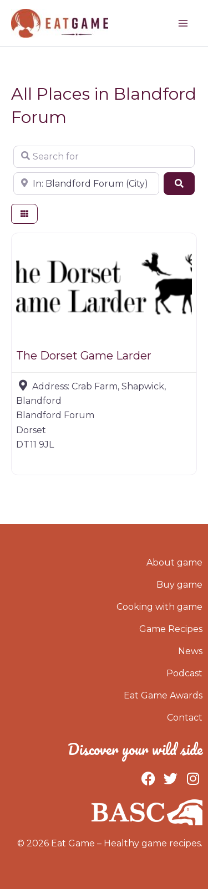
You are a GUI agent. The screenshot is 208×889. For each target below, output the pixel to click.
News (190, 651)
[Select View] (24, 214)
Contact (184, 717)
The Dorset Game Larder (83, 355)
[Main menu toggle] (183, 23)
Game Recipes (170, 629)
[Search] (179, 183)
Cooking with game (159, 607)
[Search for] (104, 157)
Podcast (184, 673)
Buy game (179, 584)
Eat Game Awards (163, 695)
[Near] (86, 183)
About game (174, 562)
